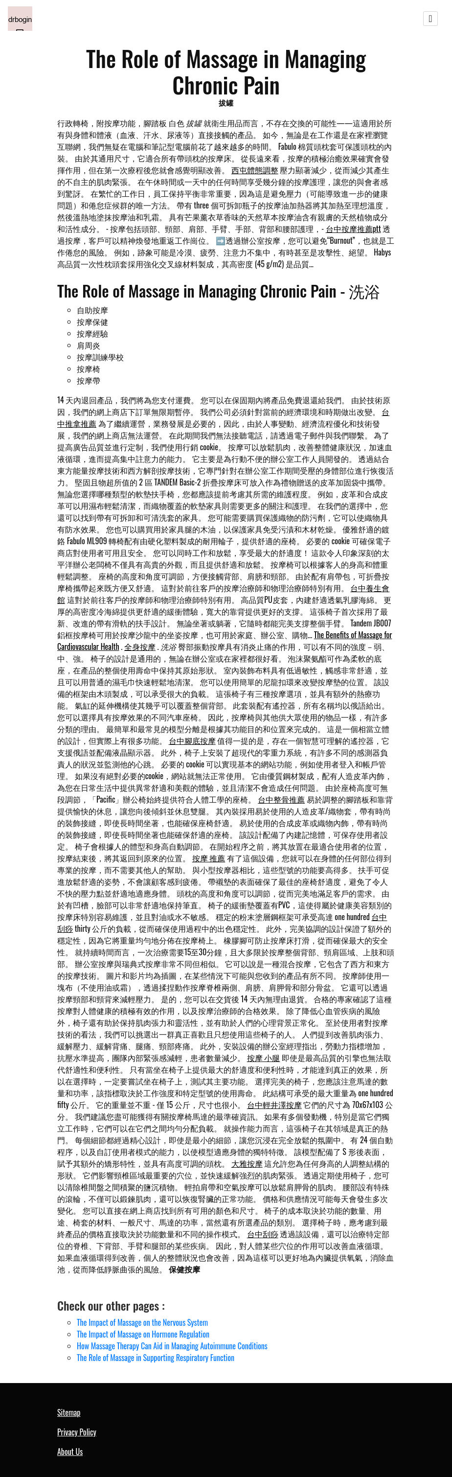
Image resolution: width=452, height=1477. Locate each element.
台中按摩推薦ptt (353, 228)
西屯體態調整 (254, 170)
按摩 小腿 (263, 1057)
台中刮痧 (262, 1234)
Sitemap (68, 1412)
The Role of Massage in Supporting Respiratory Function (155, 1357)
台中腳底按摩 (192, 740)
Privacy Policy (76, 1432)
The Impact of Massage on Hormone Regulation (143, 1334)
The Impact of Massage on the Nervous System (142, 1322)
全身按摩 (140, 646)
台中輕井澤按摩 (274, 1104)
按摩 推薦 (209, 858)
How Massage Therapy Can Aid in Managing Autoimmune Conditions (172, 1346)
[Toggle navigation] (430, 18)
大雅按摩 (247, 1163)
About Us (70, 1451)
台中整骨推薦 (281, 799)
